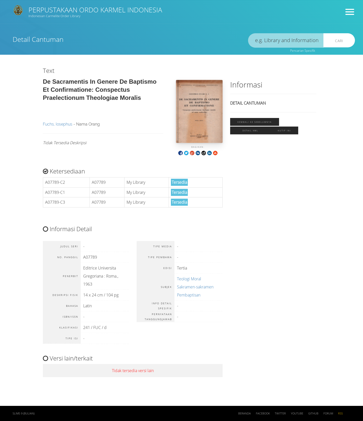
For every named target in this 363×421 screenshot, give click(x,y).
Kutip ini (284, 130)
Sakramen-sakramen (195, 287)
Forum (328, 413)
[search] (286, 40)
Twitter (280, 413)
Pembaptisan (188, 295)
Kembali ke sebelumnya (254, 122)
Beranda (244, 413)
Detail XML (250, 130)
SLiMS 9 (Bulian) (24, 413)
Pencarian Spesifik (302, 50)
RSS (340, 413)
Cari (339, 40)
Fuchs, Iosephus (57, 124)
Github (313, 413)
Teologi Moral (189, 279)
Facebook (263, 413)
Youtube (297, 413)
